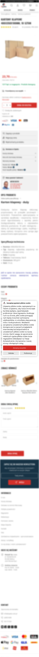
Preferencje (28, 353)
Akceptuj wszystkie (19, 348)
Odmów (11, 353)
